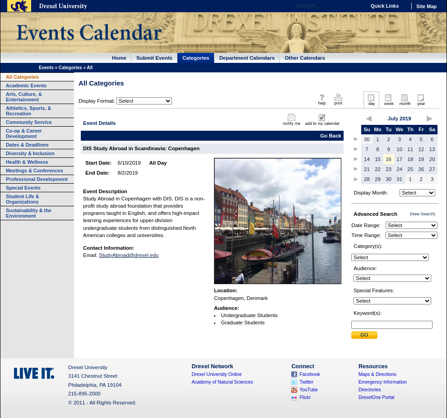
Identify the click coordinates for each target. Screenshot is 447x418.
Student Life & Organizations (22, 199)
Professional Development (37, 179)
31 (399, 179)
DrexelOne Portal (376, 397)
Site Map (426, 6)
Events (46, 67)
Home (119, 58)
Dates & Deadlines (27, 144)
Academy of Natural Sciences (222, 382)
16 (388, 159)
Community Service (29, 122)
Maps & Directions (377, 374)
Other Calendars (304, 58)
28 (367, 179)
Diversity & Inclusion (30, 153)
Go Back (330, 135)
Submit (364, 335)
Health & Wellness (27, 162)
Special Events (23, 187)
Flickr (305, 397)
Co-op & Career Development (24, 133)
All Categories (22, 77)
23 (388, 169)
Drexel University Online (217, 374)
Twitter (306, 382)
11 (410, 149)
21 (367, 169)
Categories (196, 58)
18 (410, 159)
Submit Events (154, 58)
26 (421, 169)
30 (367, 139)
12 (421, 149)
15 (378, 159)
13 (432, 149)
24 (399, 169)
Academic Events (26, 85)
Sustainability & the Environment (28, 213)
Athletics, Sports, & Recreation (28, 110)
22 (378, 169)
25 (410, 169)
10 (399, 149)
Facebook (309, 374)
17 (399, 159)
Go (356, 6)
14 (367, 159)
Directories (370, 389)
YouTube (308, 389)
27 (432, 169)
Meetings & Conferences (34, 170)
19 (421, 159)
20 (432, 159)
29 (378, 179)
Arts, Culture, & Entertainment (24, 96)
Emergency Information (383, 382)
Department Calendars (247, 58)
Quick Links (385, 6)
